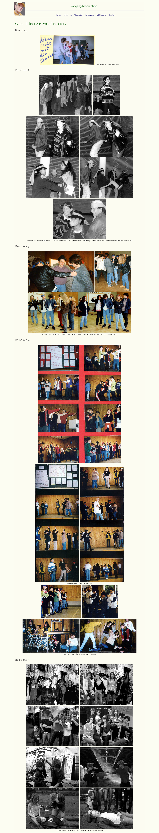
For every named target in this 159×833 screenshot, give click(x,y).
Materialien (78, 15)
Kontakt (112, 15)
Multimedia (67, 15)
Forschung (89, 15)
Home (58, 15)
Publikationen (101, 15)
